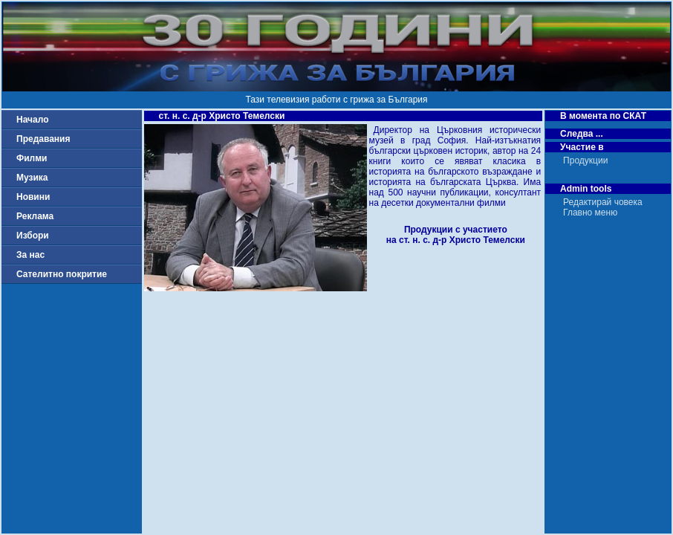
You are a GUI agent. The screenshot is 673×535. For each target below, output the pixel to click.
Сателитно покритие (61, 274)
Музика (32, 177)
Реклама (34, 216)
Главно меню (590, 212)
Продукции (585, 160)
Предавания (43, 139)
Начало (32, 119)
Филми (32, 158)
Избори (32, 235)
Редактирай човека (603, 202)
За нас (30, 255)
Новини (33, 197)
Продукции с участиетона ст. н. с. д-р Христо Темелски (455, 234)
